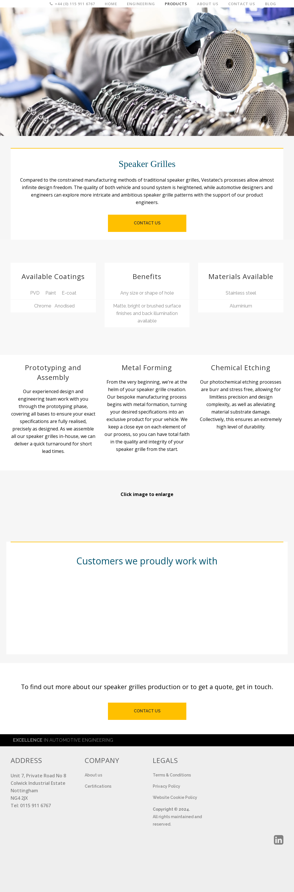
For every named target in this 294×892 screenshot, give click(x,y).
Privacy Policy (166, 786)
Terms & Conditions (172, 775)
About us (93, 775)
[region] (147, 71)
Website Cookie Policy (175, 797)
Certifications (98, 786)
